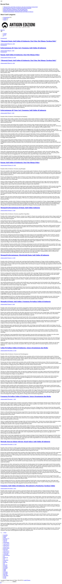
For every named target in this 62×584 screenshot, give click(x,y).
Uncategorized (6, 17)
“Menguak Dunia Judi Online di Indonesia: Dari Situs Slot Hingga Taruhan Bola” (20, 7)
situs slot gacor (6, 555)
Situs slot (5, 539)
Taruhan (5, 18)
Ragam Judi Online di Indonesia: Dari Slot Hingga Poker (15, 9)
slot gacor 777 (6, 538)
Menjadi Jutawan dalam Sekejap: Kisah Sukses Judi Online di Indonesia (25, 441)
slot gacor (5, 566)
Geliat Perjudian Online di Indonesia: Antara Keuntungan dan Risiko (24, 348)
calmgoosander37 (4, 43)
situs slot (5, 541)
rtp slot (4, 561)
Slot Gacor (5, 549)
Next (5, 532)
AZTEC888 (5, 554)
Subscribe (3, 30)
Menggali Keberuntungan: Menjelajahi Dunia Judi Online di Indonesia (18, 11)
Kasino (4, 19)
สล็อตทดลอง (6, 542)
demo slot (5, 562)
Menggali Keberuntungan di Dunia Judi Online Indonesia (15, 10)
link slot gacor (6, 548)
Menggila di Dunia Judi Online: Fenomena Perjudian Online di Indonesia (26, 301)
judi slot (5, 536)
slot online (5, 535)
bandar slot (5, 557)
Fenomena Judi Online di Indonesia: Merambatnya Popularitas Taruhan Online (28, 486)
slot (4, 556)
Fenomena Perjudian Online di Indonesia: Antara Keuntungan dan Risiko (26, 396)
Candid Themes (27, 580)
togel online (5, 560)
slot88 (4, 537)
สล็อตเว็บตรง (6, 545)
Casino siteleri (6, 543)
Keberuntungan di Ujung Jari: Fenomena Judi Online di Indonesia (17, 8)
